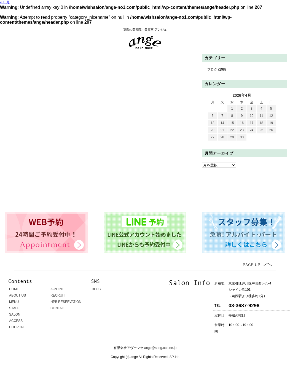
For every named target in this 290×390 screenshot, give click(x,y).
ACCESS (16, 321)
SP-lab (173, 357)
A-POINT (57, 289)
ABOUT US (17, 295)
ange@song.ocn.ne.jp (160, 348)
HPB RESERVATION (65, 302)
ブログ (212, 69)
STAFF (14, 308)
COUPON (16, 327)
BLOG (96, 289)
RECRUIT (57, 295)
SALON (14, 314)
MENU (14, 302)
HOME (14, 289)
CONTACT (58, 308)
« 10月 (5, 2)
